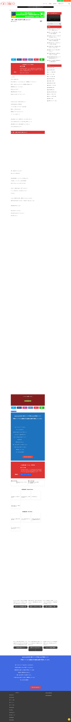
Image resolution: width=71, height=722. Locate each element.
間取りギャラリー (52, 100)
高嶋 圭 (41, 21)
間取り (50, 98)
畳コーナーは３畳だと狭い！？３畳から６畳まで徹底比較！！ (54, 33)
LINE (60, 0)
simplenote (50, 67)
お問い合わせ (67, 0)
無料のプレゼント (61, 3)
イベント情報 (12, 682)
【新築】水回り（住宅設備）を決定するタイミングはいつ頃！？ (54, 47)
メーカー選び (51, 76)
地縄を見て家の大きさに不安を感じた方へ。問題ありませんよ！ (54, 29)
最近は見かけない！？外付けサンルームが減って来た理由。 (54, 43)
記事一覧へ (55, 3)
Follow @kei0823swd (49, 677)
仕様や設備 (50, 78)
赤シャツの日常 (13, 411)
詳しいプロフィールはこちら (24, 72)
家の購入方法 (51, 83)
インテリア (50, 74)
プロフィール (45, 3)
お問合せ (50, 3)
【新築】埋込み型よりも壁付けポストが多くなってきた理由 (54, 54)
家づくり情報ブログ (9, 4)
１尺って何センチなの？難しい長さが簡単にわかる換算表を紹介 (54, 40)
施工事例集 (50, 89)
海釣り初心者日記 (13, 704)
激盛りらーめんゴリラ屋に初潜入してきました (54, 51)
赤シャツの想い (51, 94)
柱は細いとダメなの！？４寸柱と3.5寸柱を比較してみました (55, 36)
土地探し (12, 692)
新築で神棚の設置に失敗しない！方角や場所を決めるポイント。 (54, 58)
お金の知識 (12, 679)
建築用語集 (50, 87)
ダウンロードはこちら (27, 456)
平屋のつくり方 (51, 85)
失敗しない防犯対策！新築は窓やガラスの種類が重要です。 (54, 61)
